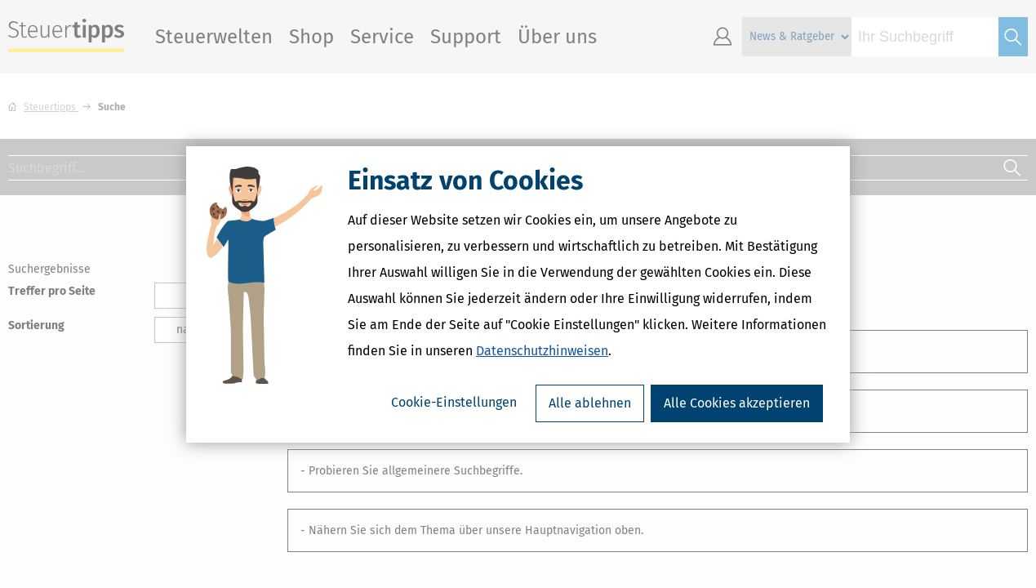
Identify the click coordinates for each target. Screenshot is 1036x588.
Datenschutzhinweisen (542, 351)
